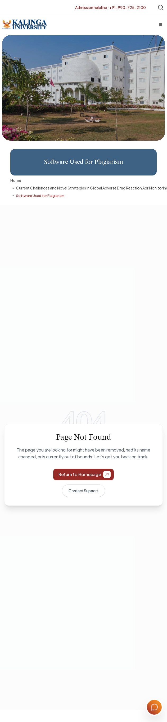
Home (15, 180)
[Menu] (160, 24)
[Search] (160, 7)
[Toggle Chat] (154, 707)
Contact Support (83, 490)
